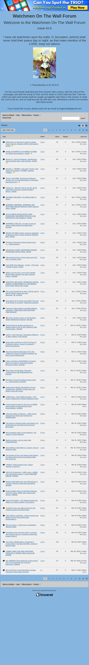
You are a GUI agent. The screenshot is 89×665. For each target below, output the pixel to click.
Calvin (84, 144)
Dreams (36, 115)
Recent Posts (6, 117)
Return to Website (8, 115)
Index (18, 115)
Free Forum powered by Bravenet (44, 590)
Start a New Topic (8, 130)
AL (86, 406)
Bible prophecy (27, 115)
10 (79, 130)
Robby (84, 244)
